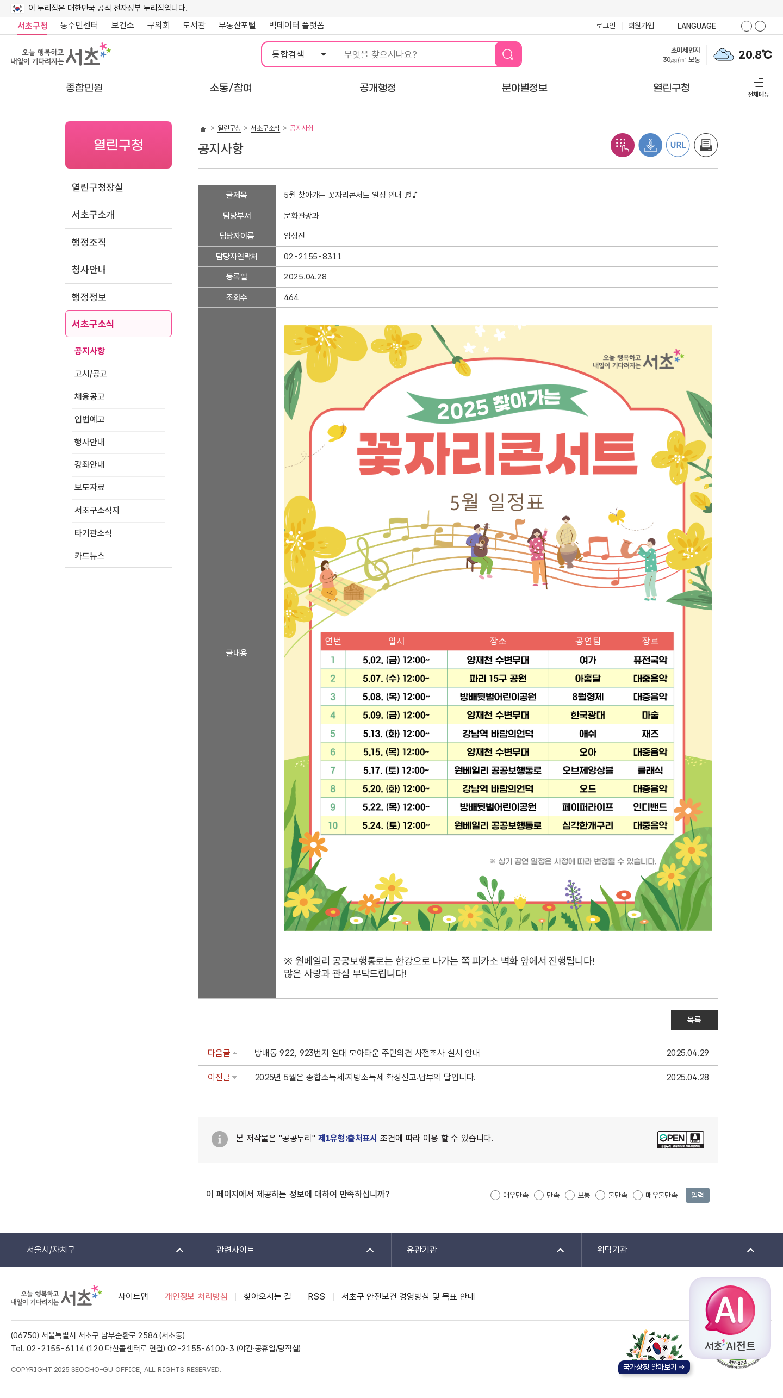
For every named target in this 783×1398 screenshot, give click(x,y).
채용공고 (89, 397)
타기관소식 (93, 533)
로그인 (606, 25)
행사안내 (89, 442)
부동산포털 (237, 25)
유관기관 (478, 1250)
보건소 (122, 25)
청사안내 (89, 269)
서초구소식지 (97, 510)
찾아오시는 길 (267, 1296)
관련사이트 (288, 1250)
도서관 (194, 25)
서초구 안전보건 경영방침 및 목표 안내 (408, 1296)
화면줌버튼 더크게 (746, 26)
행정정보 (89, 297)
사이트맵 (133, 1296)
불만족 (617, 1195)
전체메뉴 (757, 86)
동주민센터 (76, 25)
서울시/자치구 (98, 1250)
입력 (697, 1195)
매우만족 (516, 1195)
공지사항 (89, 351)
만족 (553, 1195)
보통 (584, 1195)
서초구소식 (93, 324)
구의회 (158, 25)
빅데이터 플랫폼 (297, 25)
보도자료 (89, 487)
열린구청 (229, 128)
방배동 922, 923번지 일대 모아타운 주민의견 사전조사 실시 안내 (367, 1053)
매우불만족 (661, 1195)
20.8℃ (755, 55)
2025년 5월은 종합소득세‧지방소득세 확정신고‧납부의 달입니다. (365, 1077)
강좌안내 (89, 464)
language (697, 27)
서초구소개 (93, 214)
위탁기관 (669, 1250)
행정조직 (89, 242)
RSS (316, 1296)
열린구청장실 (97, 187)
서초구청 (32, 26)
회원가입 (641, 25)
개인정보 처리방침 (196, 1296)
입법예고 (89, 419)
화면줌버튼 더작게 (760, 26)
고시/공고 (90, 374)
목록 (694, 1020)
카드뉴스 (89, 556)
